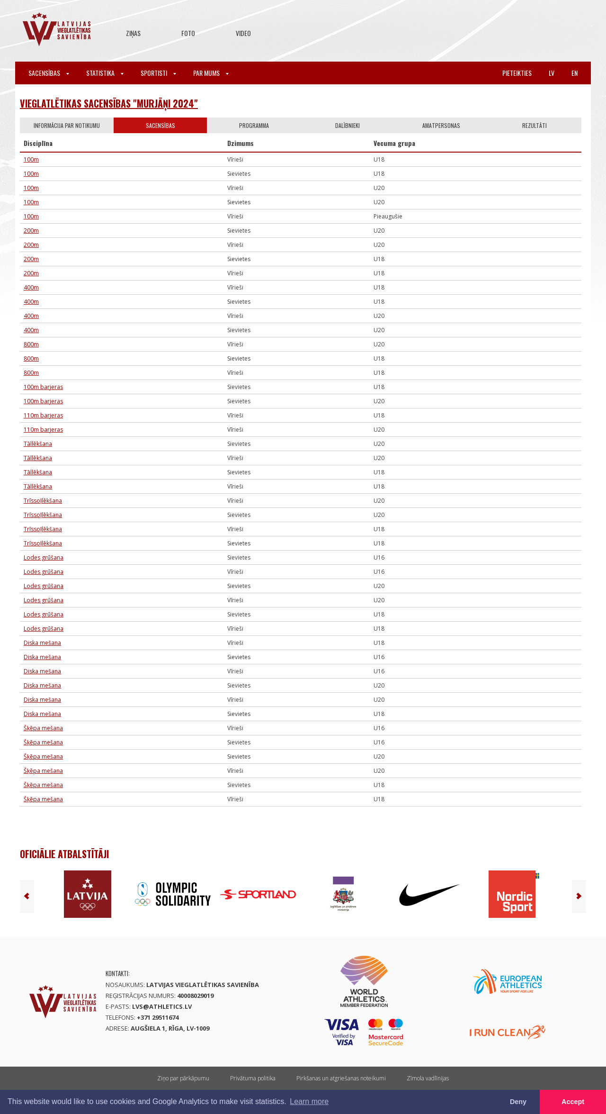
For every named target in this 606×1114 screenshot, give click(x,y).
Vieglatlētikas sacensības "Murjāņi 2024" (109, 103)
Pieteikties (517, 73)
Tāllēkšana (38, 444)
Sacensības (48, 73)
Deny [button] (518, 1101)
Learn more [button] (309, 1101)
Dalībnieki (347, 125)
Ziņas (133, 33)
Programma (254, 125)
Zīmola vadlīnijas (428, 1078)
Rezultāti (534, 125)
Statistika (105, 73)
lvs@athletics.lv (162, 1006)
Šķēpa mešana (43, 728)
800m (31, 344)
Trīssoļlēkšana (43, 501)
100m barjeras (43, 387)
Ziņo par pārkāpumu (183, 1078)
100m (31, 159)
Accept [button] (572, 1101)
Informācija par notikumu (67, 125)
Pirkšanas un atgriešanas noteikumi (341, 1078)
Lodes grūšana (43, 557)
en (574, 73)
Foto (188, 33)
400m (31, 287)
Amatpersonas (441, 125)
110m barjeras (43, 415)
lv (551, 73)
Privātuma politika (253, 1078)
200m (31, 230)
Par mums (211, 73)
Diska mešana (42, 643)
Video (243, 33)
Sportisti (158, 73)
